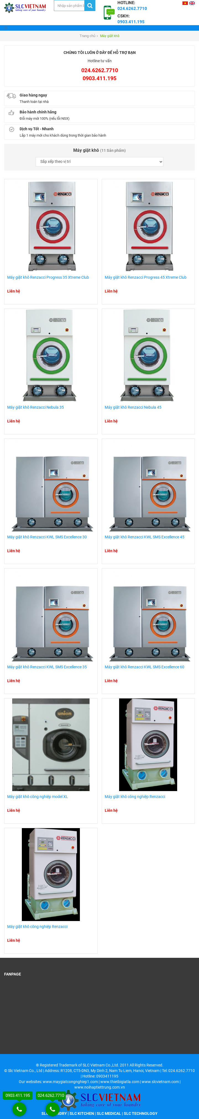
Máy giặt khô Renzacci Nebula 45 (133, 407)
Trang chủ (87, 36)
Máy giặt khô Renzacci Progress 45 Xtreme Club (146, 277)
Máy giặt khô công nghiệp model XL (37, 796)
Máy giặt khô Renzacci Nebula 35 (35, 407)
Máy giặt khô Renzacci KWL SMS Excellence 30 (47, 537)
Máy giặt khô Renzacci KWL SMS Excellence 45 (144, 537)
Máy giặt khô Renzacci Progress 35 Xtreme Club (48, 277)
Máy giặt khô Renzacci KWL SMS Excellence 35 (47, 667)
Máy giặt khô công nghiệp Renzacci (135, 796)
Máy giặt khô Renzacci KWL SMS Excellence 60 (144, 667)
